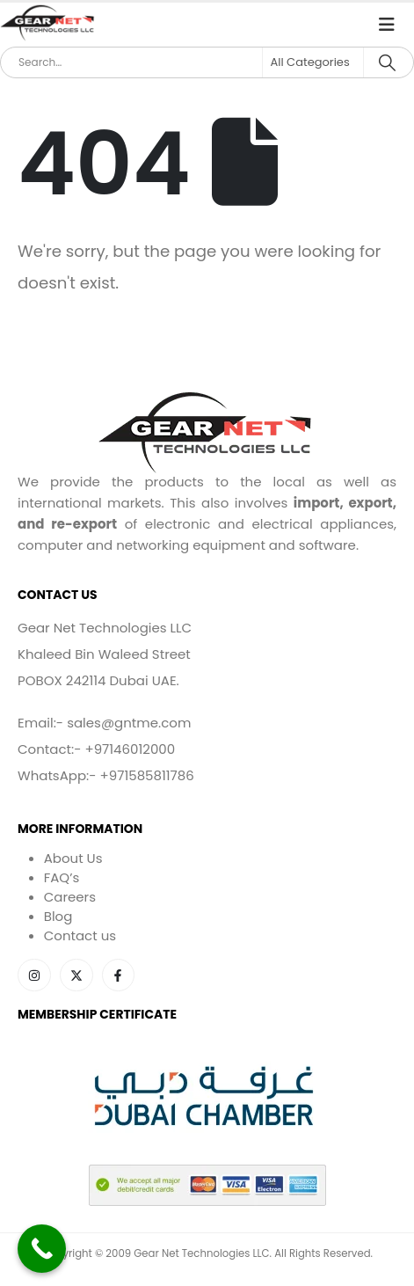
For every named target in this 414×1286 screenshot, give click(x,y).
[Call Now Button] (42, 1248)
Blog (58, 916)
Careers (70, 897)
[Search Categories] (313, 62)
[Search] (387, 62)
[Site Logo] (48, 24)
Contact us (80, 935)
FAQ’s (62, 877)
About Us (73, 858)
